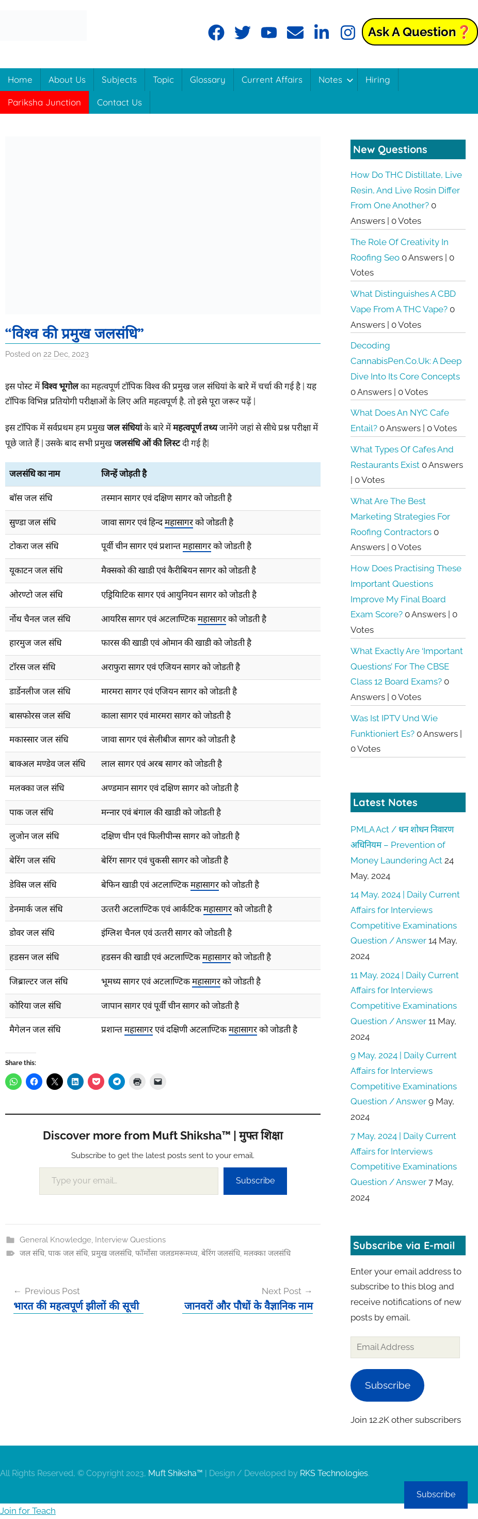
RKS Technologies (334, 1473)
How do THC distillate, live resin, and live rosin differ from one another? (406, 190)
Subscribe (255, 1181)
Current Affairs (272, 79)
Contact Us (119, 102)
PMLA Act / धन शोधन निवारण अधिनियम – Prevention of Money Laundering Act (402, 844)
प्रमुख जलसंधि (111, 1253)
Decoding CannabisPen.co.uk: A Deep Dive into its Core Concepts (405, 361)
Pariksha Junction (44, 102)
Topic (163, 79)
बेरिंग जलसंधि (220, 1253)
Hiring (377, 79)
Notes (336, 79)
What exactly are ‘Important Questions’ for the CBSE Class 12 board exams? (406, 666)
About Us (67, 79)
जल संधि (32, 1253)
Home (20, 79)
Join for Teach (28, 1511)
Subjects (119, 79)
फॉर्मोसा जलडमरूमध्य (166, 1253)
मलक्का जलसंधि (267, 1253)
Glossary (208, 79)
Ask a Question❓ (420, 31)
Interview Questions (130, 1239)
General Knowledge (55, 1239)
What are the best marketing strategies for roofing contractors (400, 516)
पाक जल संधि (68, 1253)
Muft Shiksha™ (175, 1473)
